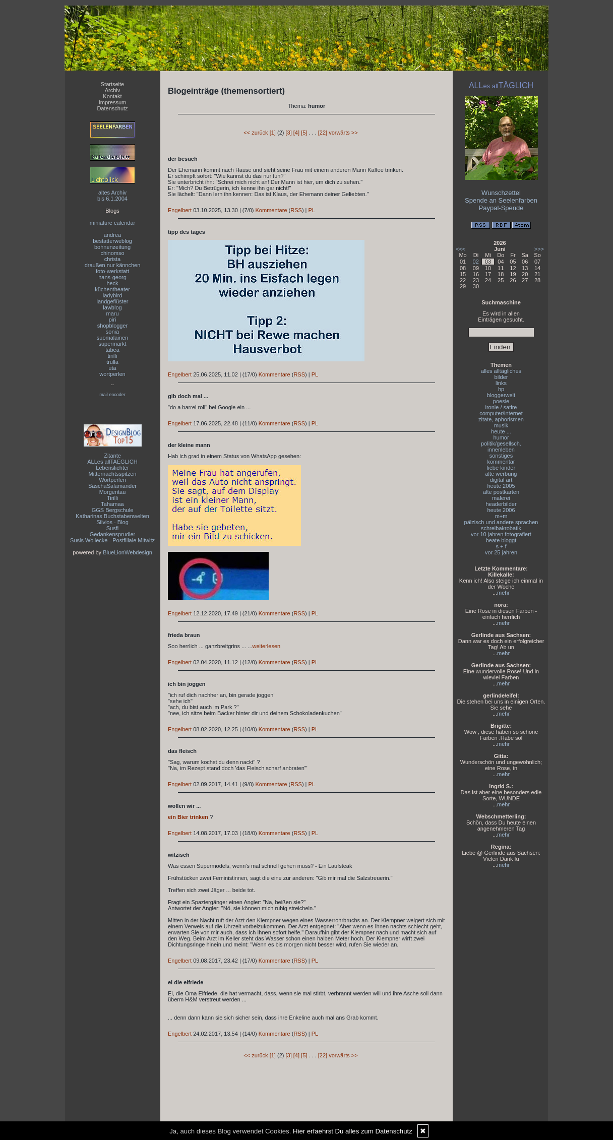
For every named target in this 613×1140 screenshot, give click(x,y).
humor (501, 437)
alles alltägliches (501, 371)
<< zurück (255, 133)
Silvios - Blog (112, 522)
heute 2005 (501, 486)
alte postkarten (501, 492)
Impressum (112, 102)
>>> (539, 249)
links (501, 383)
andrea (112, 235)
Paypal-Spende (501, 208)
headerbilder (500, 504)
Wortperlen (112, 480)
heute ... (501, 431)
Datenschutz (112, 108)
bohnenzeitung (112, 247)
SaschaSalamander (112, 486)
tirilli (112, 356)
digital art (501, 480)
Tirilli (112, 498)
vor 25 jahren (501, 552)
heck (112, 283)
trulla (112, 362)
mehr (503, 593)
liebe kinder (501, 468)
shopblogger (112, 326)
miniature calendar (113, 223)
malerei (501, 498)
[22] (322, 133)
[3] (288, 133)
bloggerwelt (501, 395)
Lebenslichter (112, 468)
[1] (273, 133)
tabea (112, 350)
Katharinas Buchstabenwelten (112, 516)
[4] (296, 133)
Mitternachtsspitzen (113, 474)
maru (112, 313)
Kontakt (112, 96)
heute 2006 (501, 510)
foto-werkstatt (112, 271)
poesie (501, 401)
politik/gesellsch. (501, 443)
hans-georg (112, 277)
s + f (501, 546)
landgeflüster (113, 301)
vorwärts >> (343, 133)
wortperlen (112, 374)
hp (501, 389)
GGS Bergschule (113, 510)
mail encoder (112, 394)
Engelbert (180, 210)
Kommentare (271, 210)
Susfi (112, 528)
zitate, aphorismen (501, 419)
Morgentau (112, 492)
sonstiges (501, 456)
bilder (501, 377)
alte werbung (501, 474)
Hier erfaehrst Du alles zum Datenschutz (352, 1131)
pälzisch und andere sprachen (501, 522)
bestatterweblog (112, 241)
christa (112, 259)
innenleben (501, 450)
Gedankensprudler (113, 534)
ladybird (112, 295)
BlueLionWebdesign (127, 552)
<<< (460, 249)
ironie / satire (501, 407)
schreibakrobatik (501, 528)
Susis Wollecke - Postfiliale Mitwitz (112, 540)
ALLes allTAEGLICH (112, 462)
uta (112, 368)
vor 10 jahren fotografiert (501, 534)
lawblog (112, 307)
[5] (304, 133)
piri (112, 319)
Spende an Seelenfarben (501, 200)
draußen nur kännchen (113, 265)
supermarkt (112, 344)
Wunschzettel (501, 193)
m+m (501, 516)
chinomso (112, 253)
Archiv (112, 90)
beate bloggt (501, 540)
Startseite (112, 84)
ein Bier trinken (188, 817)
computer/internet (501, 413)
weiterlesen (267, 646)
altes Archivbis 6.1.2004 (112, 195)
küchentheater (112, 289)
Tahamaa (112, 504)
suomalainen (112, 338)
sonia (112, 332)
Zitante (112, 456)
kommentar (501, 462)
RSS (296, 210)
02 (476, 262)
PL (312, 210)
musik (501, 425)
